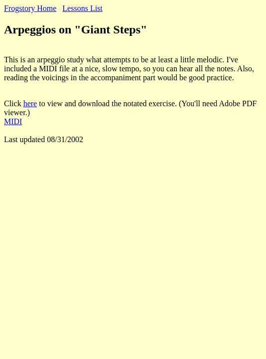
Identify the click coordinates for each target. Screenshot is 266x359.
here (30, 103)
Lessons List (82, 8)
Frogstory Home (30, 8)
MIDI (13, 121)
